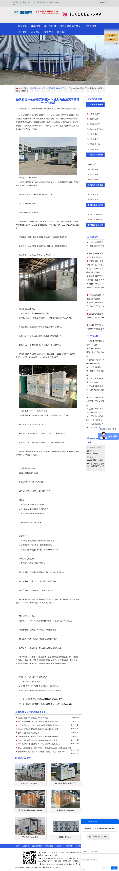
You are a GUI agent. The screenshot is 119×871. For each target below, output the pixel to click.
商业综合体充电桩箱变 (65, 810)
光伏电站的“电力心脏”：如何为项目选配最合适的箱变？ (40, 725)
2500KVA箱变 (62, 354)
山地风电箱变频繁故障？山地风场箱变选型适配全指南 (39, 737)
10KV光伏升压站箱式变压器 (65, 783)
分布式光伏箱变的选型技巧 (28, 733)
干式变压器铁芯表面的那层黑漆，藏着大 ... (95, 427)
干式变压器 (93, 194)
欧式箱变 (92, 164)
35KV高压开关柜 (95, 220)
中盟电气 (66, 126)
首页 (17, 846)
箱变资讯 (36, 32)
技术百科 (94, 336)
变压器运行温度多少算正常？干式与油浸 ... (95, 401)
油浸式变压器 (94, 199)
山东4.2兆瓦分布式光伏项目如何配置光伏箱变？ (45, 699)
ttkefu (115, 43)
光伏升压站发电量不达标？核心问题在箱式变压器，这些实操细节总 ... (45, 748)
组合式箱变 (93, 179)
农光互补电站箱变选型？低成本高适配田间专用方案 (38, 729)
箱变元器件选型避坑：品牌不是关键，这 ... (95, 306)
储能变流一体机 (46, 225)
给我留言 (103, 3)
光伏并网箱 (93, 139)
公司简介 (49, 32)
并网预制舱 (50, 25)
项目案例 (22, 32)
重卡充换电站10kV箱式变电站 (30, 810)
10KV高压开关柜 (95, 215)
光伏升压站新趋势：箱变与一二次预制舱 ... (95, 371)
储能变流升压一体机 (70, 25)
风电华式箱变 (94, 124)
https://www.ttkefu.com (107, 829)
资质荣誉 (69, 846)
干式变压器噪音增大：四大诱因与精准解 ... (95, 390)
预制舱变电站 (37, 846)
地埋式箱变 (93, 174)
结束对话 (106, 867)
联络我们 (94, 851)
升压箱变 (36, 25)
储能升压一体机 (95, 144)
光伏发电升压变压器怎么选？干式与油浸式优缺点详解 (39, 744)
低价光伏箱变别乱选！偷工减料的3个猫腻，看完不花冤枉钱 (41, 752)
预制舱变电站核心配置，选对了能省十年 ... (95, 352)
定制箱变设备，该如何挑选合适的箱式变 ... (95, 287)
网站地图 (64, 849)
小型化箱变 (93, 169)
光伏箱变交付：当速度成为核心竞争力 (33, 718)
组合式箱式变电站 (96, 129)
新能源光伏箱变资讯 (56, 88)
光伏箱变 (26, 846)
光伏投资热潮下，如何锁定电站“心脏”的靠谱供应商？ (39, 721)
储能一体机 (45, 122)
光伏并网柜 (93, 134)
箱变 (37, 122)
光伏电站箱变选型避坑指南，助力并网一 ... (95, 317)
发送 (114, 868)
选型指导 (94, 237)
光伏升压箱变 (34, 225)
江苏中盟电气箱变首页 (36, 88)
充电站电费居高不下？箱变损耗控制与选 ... (95, 246)
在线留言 (54, 849)
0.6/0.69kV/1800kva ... (30, 783)
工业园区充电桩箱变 (30, 837)
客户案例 (59, 846)
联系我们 (62, 32)
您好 (85, 851)
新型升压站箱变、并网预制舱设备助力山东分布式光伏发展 (49, 704)
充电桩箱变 (90, 25)
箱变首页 (22, 25)
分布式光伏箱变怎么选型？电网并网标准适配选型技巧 (39, 740)
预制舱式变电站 (65, 837)
